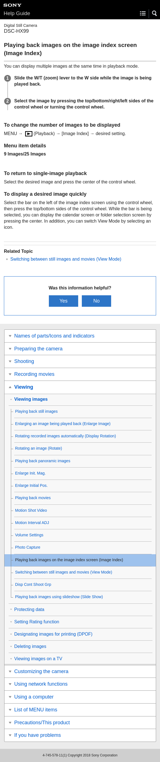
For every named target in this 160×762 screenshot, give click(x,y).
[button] (155, 13)
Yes (63, 301)
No (96, 301)
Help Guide (17, 13)
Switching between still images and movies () (65, 259)
